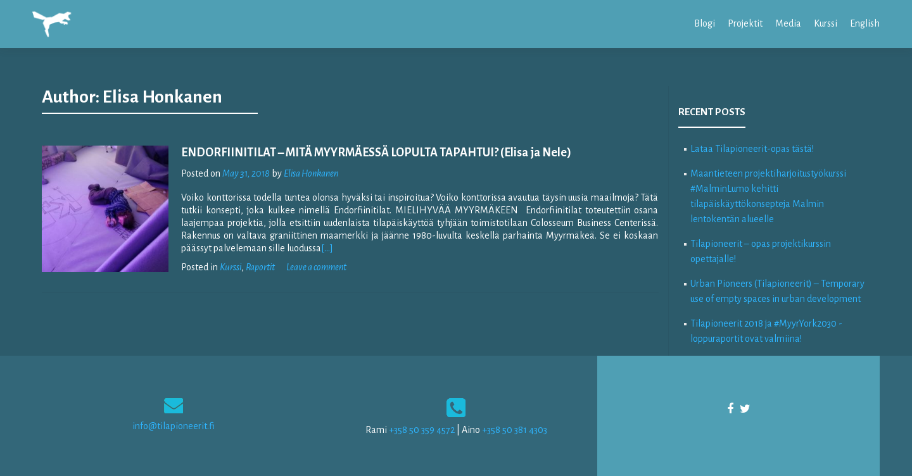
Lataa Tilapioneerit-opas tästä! (752, 149)
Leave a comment (316, 267)
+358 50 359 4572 (422, 430)
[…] (327, 248)
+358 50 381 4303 (514, 430)
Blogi (704, 23)
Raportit (260, 267)
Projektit (745, 23)
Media (788, 23)
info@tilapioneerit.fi (173, 426)
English (865, 23)
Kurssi (825, 23)
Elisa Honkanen (311, 173)
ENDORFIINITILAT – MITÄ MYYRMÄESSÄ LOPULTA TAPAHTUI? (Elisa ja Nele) (376, 152)
